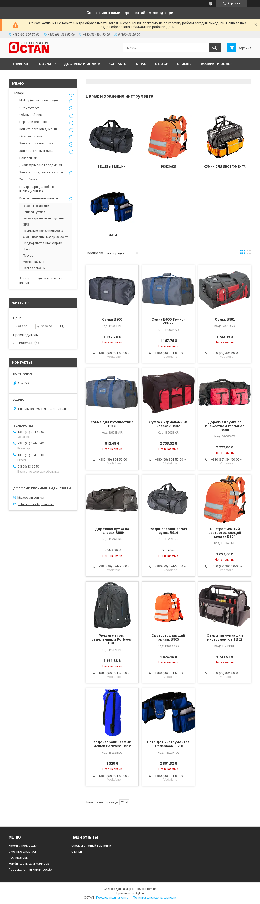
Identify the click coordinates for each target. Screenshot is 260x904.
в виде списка (249, 253)
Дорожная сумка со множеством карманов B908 (225, 426)
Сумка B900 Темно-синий (168, 321)
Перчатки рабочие (33, 122)
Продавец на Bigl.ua (130, 893)
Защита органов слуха (36, 143)
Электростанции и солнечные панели (41, 280)
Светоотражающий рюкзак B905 (168, 637)
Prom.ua (151, 889)
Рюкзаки (168, 166)
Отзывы (184, 64)
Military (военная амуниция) (39, 100)
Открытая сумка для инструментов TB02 (225, 637)
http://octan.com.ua (30, 497)
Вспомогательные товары (38, 198)
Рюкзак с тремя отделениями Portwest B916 (112, 639)
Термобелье (28, 179)
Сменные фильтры (22, 851)
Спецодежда (29, 107)
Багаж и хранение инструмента (44, 218)
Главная (20, 64)
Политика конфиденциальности (154, 897)
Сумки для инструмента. (225, 166)
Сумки (111, 235)
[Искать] (215, 47)
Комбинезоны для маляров (29, 863)
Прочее (28, 255)
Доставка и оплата (82, 64)
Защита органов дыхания (38, 129)
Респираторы (18, 857)
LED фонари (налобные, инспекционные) (37, 189)
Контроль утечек (34, 212)
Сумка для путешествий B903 (112, 424)
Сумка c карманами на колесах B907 (168, 424)
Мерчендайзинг (33, 261)
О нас (141, 64)
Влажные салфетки (36, 206)
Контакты (118, 64)
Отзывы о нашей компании (91, 845)
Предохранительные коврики (42, 243)
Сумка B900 (112, 319)
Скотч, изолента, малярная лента (45, 237)
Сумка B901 (225, 319)
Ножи (26, 249)
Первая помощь (34, 268)
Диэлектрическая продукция (40, 165)
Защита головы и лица (36, 150)
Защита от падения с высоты (41, 172)
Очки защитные (30, 136)
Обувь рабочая (31, 114)
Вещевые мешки (112, 166)
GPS (26, 224)
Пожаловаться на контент (113, 897)
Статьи (161, 64)
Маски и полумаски (23, 845)
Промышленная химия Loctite (43, 230)
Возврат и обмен (217, 64)
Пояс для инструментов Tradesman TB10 (168, 744)
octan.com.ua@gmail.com (36, 504)
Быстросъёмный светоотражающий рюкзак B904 (224, 532)
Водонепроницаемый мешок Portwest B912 (112, 744)
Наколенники (28, 158)
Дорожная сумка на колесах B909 (112, 531)
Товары (44, 64)
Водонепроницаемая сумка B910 (168, 531)
